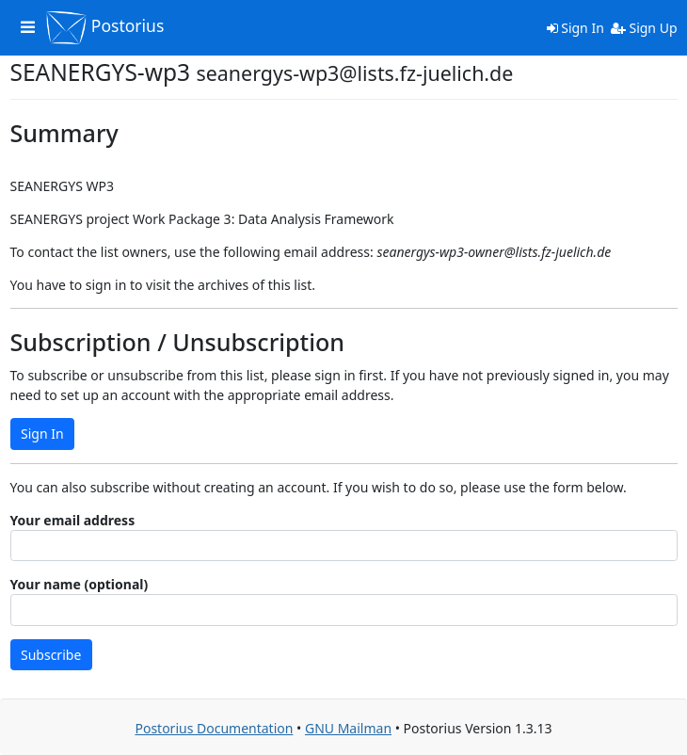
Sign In (575, 28)
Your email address (73, 520)
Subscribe (51, 655)
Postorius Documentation (214, 728)
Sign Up (644, 28)
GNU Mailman (348, 728)
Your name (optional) (79, 584)
